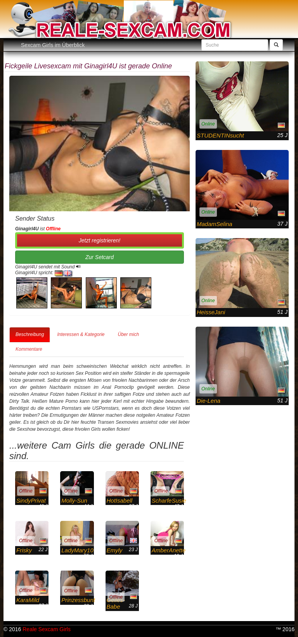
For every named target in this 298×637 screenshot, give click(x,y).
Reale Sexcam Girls (47, 629)
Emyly (115, 550)
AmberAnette (169, 550)
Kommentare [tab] (29, 349)
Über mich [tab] (128, 334)
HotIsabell (120, 500)
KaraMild (27, 600)
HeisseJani (211, 312)
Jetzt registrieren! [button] (99, 240)
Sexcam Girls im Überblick (53, 45)
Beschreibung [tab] (30, 334)
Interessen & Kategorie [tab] (80, 334)
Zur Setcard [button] (99, 257)
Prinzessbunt (78, 600)
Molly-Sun (74, 500)
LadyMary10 (77, 550)
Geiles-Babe (116, 603)
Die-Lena (208, 400)
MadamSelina (214, 224)
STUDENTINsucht (220, 135)
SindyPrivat (31, 500)
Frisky (24, 550)
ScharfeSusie (169, 500)
